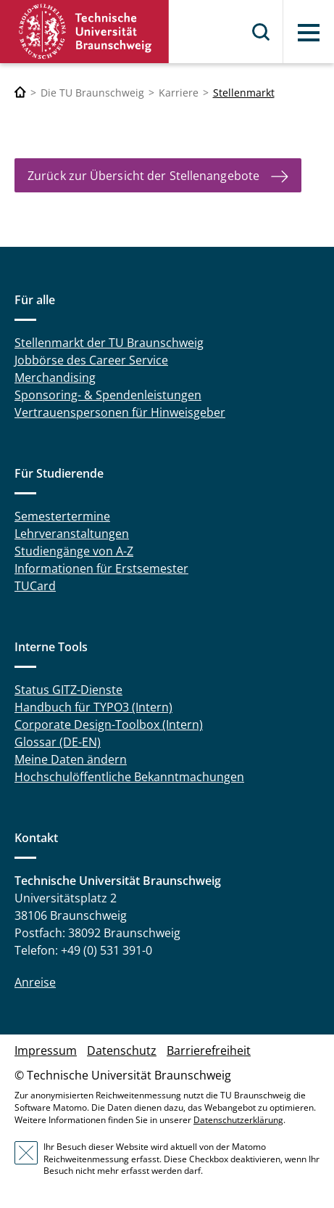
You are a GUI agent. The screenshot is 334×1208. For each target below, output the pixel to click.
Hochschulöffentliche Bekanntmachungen (129, 777)
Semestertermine (62, 516)
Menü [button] (309, 33)
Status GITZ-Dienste (68, 690)
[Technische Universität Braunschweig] (20, 92)
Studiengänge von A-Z (73, 551)
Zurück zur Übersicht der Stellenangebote (143, 176)
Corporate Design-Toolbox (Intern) (108, 724)
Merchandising (55, 377)
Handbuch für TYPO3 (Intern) (93, 707)
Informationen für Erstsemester (101, 568)
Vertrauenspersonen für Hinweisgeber (119, 412)
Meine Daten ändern (70, 759)
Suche (261, 32)
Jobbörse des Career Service (91, 360)
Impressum (45, 1050)
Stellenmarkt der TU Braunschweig (109, 343)
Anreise (35, 982)
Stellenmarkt (244, 92)
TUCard (35, 586)
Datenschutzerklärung (238, 1120)
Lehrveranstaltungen (71, 534)
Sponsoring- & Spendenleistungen (107, 395)
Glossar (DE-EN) (57, 742)
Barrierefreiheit (209, 1050)
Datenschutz (121, 1050)
